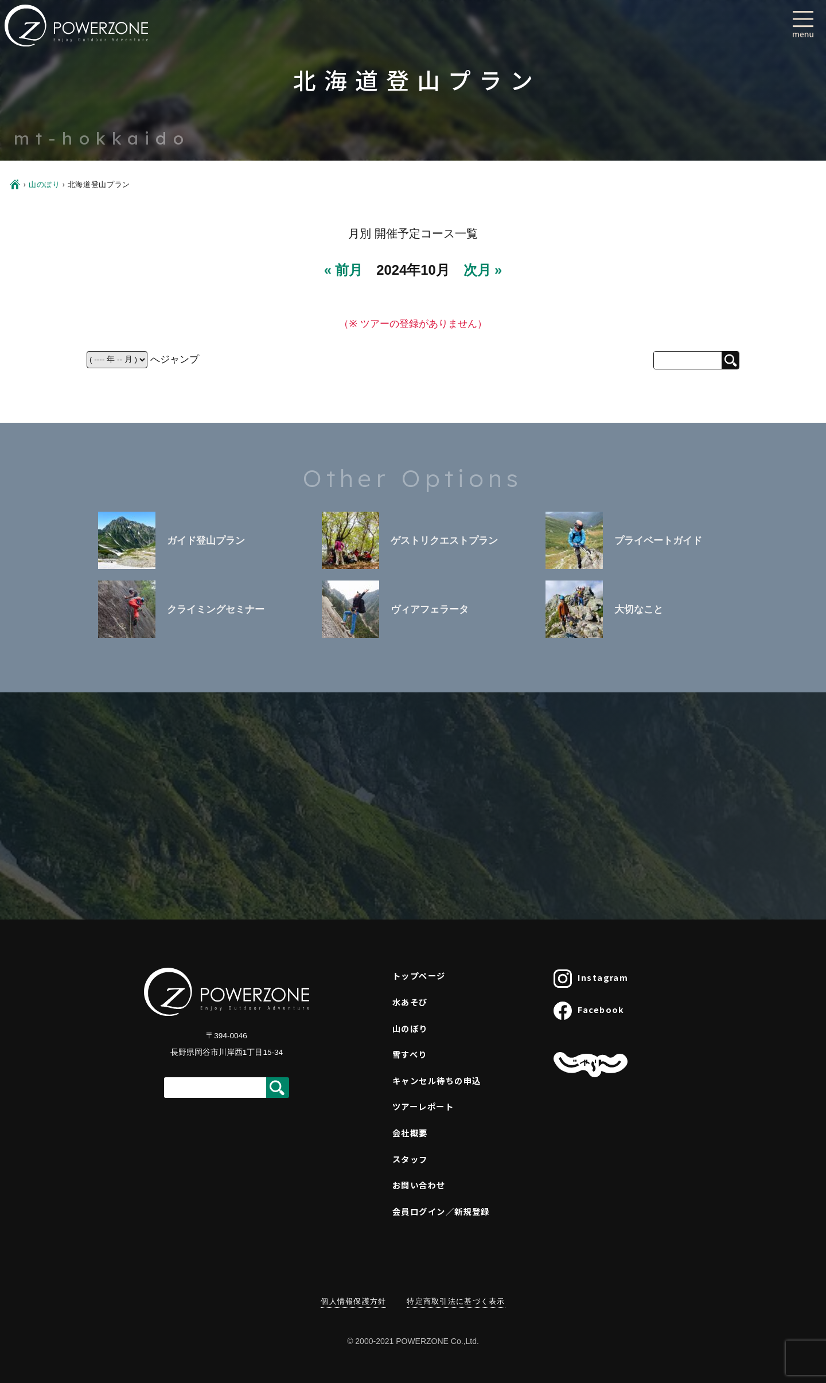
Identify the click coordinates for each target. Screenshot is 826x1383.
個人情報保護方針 (353, 1301)
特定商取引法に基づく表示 (456, 1301)
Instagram (591, 978)
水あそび (410, 1002)
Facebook (589, 1011)
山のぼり (44, 184)
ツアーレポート (423, 1106)
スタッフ (410, 1159)
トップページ (419, 975)
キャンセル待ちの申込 (436, 1080)
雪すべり (409, 1054)
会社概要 (410, 1133)
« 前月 (343, 270)
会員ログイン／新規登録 (441, 1211)
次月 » (482, 270)
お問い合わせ (419, 1185)
